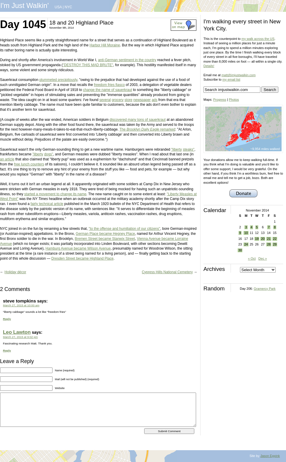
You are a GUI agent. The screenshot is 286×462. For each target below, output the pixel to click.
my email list (231, 79)
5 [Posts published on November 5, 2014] (257, 227)
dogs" (48, 154)
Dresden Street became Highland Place (82, 258)
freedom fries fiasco (109, 85)
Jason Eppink (270, 456)
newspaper (142, 100)
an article (7, 159)
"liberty (176, 149)
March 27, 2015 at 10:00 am (21, 305)
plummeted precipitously (58, 80)
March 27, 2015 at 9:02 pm (20, 337)
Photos (234, 99)
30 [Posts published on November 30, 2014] (240, 250)
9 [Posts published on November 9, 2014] (240, 233)
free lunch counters (29, 164)
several (105, 100)
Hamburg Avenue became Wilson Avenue (78, 248)
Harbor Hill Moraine (105, 45)
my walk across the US (258, 38)
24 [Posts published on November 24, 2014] (246, 244)
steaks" (188, 149)
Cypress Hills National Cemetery (167, 272)
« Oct (252, 258)
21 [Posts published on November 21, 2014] (268, 238)
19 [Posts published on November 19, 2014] (257, 238)
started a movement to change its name (55, 194)
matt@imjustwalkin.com (238, 75)
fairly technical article (46, 204)
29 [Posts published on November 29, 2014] (275, 244)
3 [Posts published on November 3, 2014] (246, 227)
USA (58, 7)
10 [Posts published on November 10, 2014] (246, 233)
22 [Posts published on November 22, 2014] (275, 238)
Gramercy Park (265, 288)
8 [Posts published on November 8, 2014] (275, 227)
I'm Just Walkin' (24, 5)
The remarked (147, 129)
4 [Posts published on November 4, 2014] (251, 227)
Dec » (262, 258)
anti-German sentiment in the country (127, 60)
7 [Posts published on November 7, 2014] (268, 227)
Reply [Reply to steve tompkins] (7, 319)
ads (154, 100)
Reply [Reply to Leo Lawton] (7, 350)
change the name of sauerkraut (107, 90)
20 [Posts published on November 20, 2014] (262, 238)
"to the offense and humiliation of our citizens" (124, 229)
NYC (68, 7)
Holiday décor (15, 272)
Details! (208, 66)
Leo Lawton (17, 332)
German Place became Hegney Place (105, 234)
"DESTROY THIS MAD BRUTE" (88, 65)
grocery (118, 100)
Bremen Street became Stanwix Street (105, 239)
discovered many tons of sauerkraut (138, 120)
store (128, 100)
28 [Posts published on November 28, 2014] (268, 244)
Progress (219, 99)
